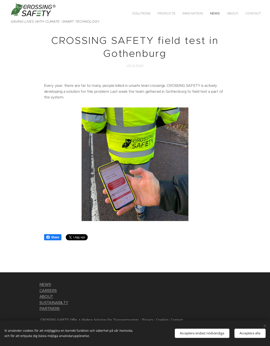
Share (52, 237)
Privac (147, 319)
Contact (177, 319)
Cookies (162, 319)
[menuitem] (140, 13)
